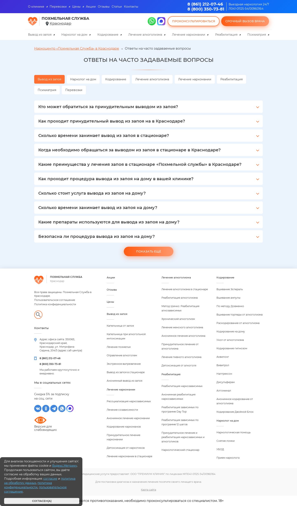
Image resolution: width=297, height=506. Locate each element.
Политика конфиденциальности (55, 304)
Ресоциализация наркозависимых (129, 401)
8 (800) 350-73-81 (205, 9)
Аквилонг (222, 356)
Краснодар (60, 23)
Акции (91, 6)
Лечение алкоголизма (145, 34)
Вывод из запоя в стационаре (126, 372)
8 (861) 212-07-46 (205, 4)
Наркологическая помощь (233, 432)
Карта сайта (148, 489)
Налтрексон (224, 373)
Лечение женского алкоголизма (182, 327)
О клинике (36, 6)
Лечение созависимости (122, 409)
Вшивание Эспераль (229, 289)
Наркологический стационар (180, 449)
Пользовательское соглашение (54, 299)
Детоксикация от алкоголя (178, 365)
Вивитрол (222, 365)
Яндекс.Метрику (64, 465)
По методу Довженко (230, 306)
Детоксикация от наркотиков (126, 447)
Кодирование (107, 34)
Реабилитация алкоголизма (179, 297)
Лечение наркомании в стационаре (129, 456)
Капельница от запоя (120, 325)
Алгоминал (223, 390)
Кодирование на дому (230, 331)
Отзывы (104, 6)
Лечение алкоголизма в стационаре (184, 289)
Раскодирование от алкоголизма (238, 323)
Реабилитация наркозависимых (181, 386)
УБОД (220, 449)
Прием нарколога (228, 457)
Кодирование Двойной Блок (235, 411)
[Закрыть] (77, 461)
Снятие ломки (225, 440)
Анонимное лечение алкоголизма (183, 335)
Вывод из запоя (39, 34)
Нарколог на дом (74, 34)
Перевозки (58, 6)
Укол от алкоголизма (230, 339)
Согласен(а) (41, 500)
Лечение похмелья (119, 346)
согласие (50, 478)
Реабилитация (226, 34)
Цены (76, 6)
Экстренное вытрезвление (124, 363)
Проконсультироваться (193, 21)
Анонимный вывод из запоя (124, 380)
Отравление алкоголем (122, 355)
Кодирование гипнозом (231, 348)
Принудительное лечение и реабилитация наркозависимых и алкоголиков (183, 437)
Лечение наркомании (188, 34)
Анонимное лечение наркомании (128, 418)
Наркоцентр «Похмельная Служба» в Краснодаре (76, 48)
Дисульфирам (225, 382)
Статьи (117, 6)
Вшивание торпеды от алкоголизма (239, 314)
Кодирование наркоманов (124, 426)
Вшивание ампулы (228, 297)
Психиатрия (256, 34)
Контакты (131, 6)
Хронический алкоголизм (178, 318)
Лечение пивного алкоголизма (181, 357)
